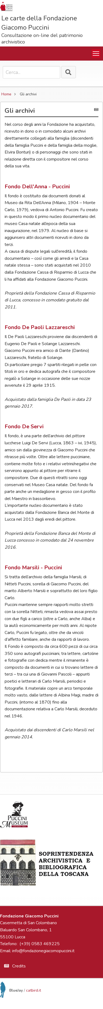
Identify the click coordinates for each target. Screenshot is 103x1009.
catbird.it (33, 990)
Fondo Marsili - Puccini (33, 567)
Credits (15, 966)
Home (6, 94)
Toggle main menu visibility (96, 52)
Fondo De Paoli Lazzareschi (40, 327)
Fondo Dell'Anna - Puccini (37, 186)
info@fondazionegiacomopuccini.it (43, 951)
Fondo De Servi (24, 426)
